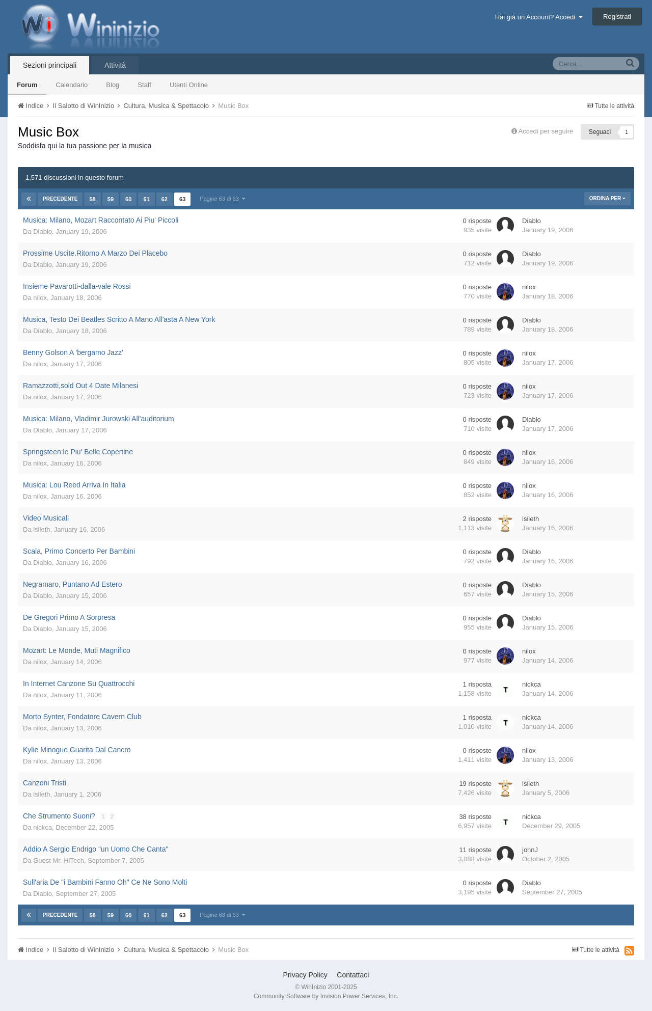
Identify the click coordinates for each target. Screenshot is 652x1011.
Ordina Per (607, 198)
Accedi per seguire (547, 131)
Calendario (72, 85)
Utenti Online (189, 85)
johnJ (530, 850)
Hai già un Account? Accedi (539, 17)
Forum (27, 85)
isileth (41, 529)
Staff (144, 85)
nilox (40, 298)
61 (146, 199)
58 (92, 199)
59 (110, 199)
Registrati (617, 16)
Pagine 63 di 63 (222, 199)
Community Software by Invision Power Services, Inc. (326, 996)
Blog (112, 85)
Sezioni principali (49, 65)
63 (182, 199)
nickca (531, 684)
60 (128, 199)
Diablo (42, 231)
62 (164, 199)
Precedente (60, 199)
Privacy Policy (305, 975)
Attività (115, 65)
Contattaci (353, 975)
